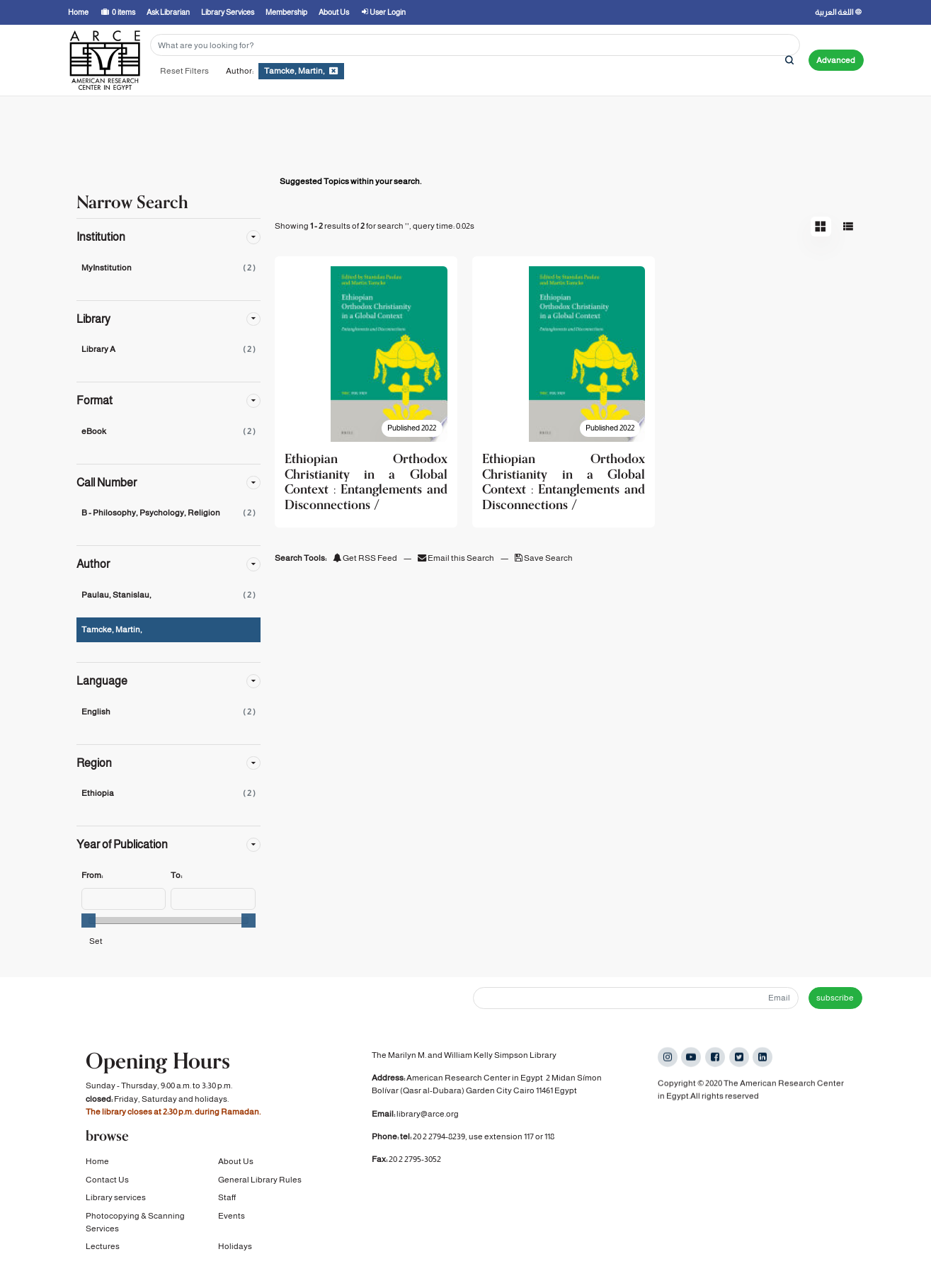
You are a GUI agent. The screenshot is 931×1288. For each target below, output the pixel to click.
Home (97, 1160)
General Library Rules (260, 1177)
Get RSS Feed (365, 558)
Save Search (544, 558)
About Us (235, 1160)
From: (92, 875)
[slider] (88, 920)
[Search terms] (475, 45)
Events (231, 1214)
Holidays (235, 1245)
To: (176, 875)
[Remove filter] (333, 71)
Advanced (835, 60)
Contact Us (107, 1177)
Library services (116, 1196)
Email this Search (457, 558)
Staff (227, 1196)
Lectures (103, 1245)
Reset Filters (184, 71)
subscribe (835, 998)
